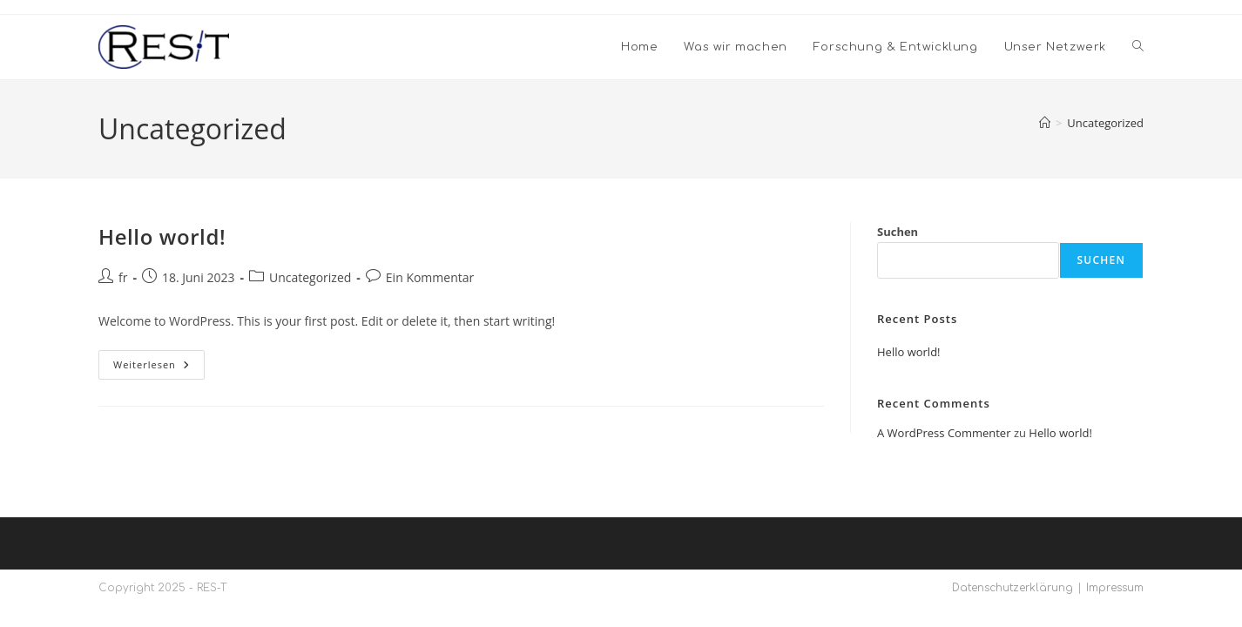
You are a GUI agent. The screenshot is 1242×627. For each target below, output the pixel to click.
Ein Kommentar (430, 277)
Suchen (897, 231)
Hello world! (162, 236)
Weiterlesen (159, 368)
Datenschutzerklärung (1012, 588)
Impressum (1115, 588)
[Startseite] (1044, 123)
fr (122, 277)
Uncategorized (1105, 123)
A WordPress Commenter (944, 433)
